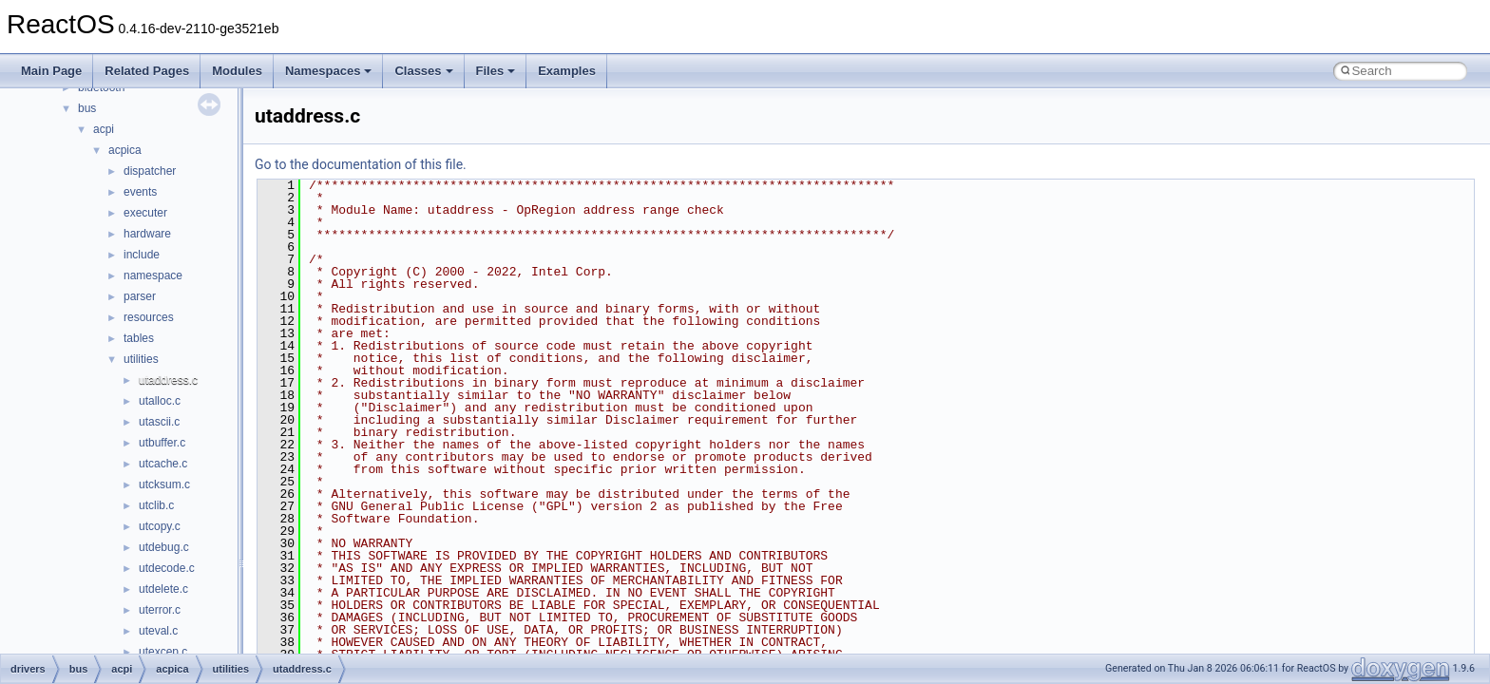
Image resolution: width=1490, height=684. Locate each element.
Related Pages (147, 71)
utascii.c (159, 421)
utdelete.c (163, 589)
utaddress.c (168, 380)
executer (145, 212)
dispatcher (150, 171)
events (140, 192)
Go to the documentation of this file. (361, 164)
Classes (423, 71)
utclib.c (156, 505)
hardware (147, 233)
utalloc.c (160, 401)
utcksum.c (164, 484)
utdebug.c (164, 547)
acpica (125, 150)
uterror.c (160, 610)
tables (139, 338)
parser (140, 296)
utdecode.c (167, 568)
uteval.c (158, 630)
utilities (141, 359)
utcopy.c (160, 526)
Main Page (51, 71)
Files (496, 71)
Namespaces (328, 71)
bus (87, 108)
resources (149, 317)
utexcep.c (163, 651)
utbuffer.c (162, 442)
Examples (567, 71)
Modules (237, 71)
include (142, 254)
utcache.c (163, 463)
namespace (153, 275)
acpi (103, 129)
